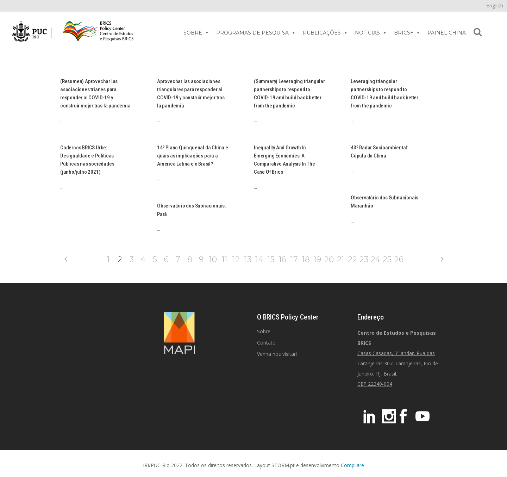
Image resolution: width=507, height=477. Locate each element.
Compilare (352, 465)
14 (259, 259)
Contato (266, 342)
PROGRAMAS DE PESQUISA (256, 32)
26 (398, 259)
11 (224, 259)
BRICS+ (407, 32)
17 (294, 259)
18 (306, 259)
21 (340, 259)
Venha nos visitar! (277, 354)
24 (375, 259)
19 (317, 259)
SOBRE (196, 32)
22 (352, 259)
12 (236, 259)
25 (387, 259)
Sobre (263, 331)
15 (271, 259)
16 (282, 259)
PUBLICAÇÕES (325, 32)
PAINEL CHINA (446, 33)
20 (329, 259)
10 (213, 259)
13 (247, 259)
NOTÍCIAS (371, 32)
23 (363, 259)
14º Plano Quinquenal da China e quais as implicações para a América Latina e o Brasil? (192, 155)
